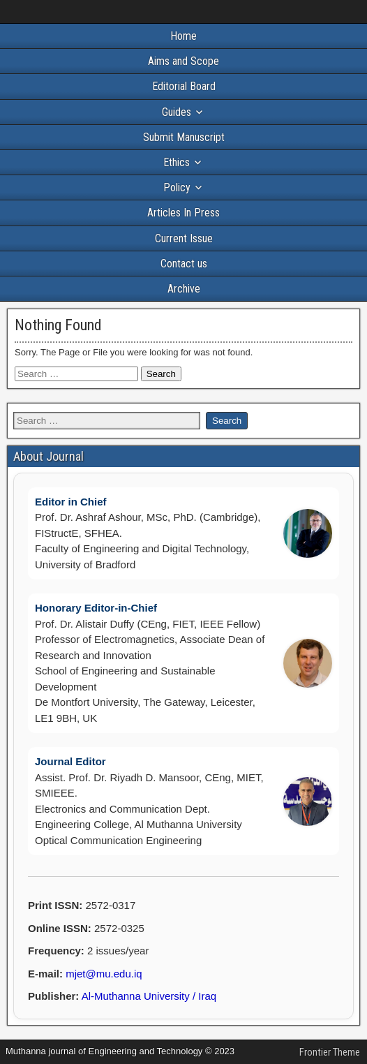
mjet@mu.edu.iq (104, 974)
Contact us (183, 263)
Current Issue (184, 238)
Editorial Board (184, 86)
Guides (176, 112)
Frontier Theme (329, 1052)
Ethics (176, 162)
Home (183, 36)
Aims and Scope (183, 61)
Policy (176, 187)
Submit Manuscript (184, 137)
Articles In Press (183, 212)
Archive (183, 288)
